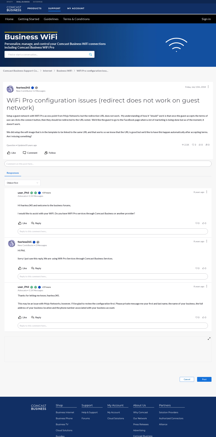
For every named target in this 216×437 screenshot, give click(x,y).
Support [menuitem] (54, 8)
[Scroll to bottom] (209, 430)
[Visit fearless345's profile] (10, 89)
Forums (86, 418)
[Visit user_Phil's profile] (11, 194)
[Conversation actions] (208, 86)
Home (9, 19)
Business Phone (64, 418)
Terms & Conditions (76, 19)
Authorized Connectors (171, 418)
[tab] (12, 173)
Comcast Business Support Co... (21, 70)
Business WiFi (64, 70)
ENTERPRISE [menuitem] (37, 2)
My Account (115, 405)
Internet (47, 70)
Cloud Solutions (64, 430)
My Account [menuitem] (75, 8)
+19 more (46, 192)
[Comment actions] (207, 191)
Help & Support (90, 412)
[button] (185, 144)
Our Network (140, 418)
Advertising (139, 430)
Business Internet (65, 412)
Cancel (187, 379)
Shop (59, 405)
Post (204, 379)
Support (87, 405)
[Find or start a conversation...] (90, 54)
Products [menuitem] (34, 8)
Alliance (163, 424)
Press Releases (140, 424)
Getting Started (28, 19)
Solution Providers (168, 412)
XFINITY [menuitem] (10, 2)
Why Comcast (140, 412)
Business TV (62, 424)
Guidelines (51, 19)
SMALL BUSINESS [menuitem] (23, 2)
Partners (165, 405)
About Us (139, 405)
